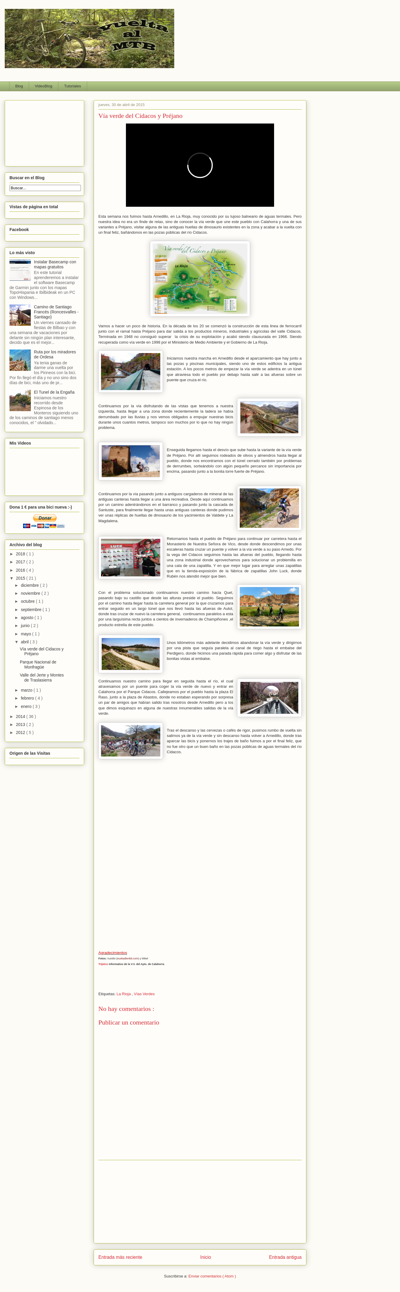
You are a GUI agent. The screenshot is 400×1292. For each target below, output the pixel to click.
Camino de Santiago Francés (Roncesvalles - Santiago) (56, 311)
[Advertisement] (200, 1202)
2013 (21, 724)
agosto (27, 617)
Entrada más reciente (120, 1257)
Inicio (205, 1257)
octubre (28, 601)
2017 (21, 562)
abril (25, 641)
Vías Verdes (144, 994)
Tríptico (103, 964)
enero (27, 706)
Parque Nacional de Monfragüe (38, 664)
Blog (19, 86)
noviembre (31, 593)
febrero (28, 698)
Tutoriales (72, 86)
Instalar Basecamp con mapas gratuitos (55, 264)
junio (26, 625)
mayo (26, 633)
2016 (21, 570)
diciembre (30, 585)
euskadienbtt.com (127, 958)
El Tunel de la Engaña (54, 392)
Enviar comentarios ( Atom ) (212, 1276)
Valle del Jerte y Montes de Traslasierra (42, 677)
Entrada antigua (285, 1257)
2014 (21, 716)
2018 (21, 554)
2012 (21, 732)
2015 (21, 578)
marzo (27, 690)
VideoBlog (43, 86)
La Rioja (124, 994)
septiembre (31, 609)
